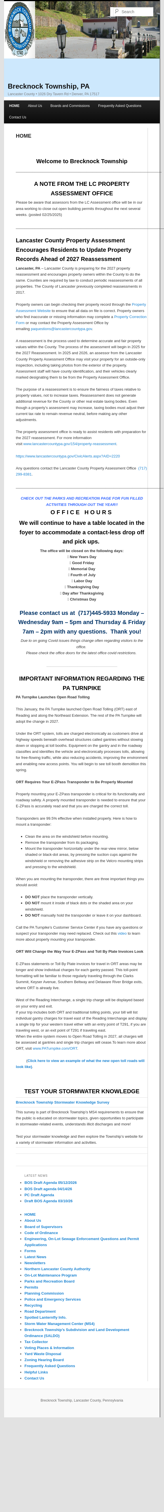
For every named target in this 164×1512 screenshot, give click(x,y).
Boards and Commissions (70, 106)
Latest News (35, 1257)
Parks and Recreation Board (49, 1281)
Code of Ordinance (41, 1233)
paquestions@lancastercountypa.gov (61, 329)
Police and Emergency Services (52, 1299)
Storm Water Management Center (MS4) (59, 1324)
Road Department (40, 1311)
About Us (35, 106)
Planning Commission (44, 1293)
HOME (14, 106)
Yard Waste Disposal (42, 1354)
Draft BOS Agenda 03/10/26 (48, 1201)
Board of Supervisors (43, 1227)
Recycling (33, 1305)
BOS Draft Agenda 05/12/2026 (50, 1182)
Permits (31, 1287)
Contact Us (17, 117)
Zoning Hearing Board (44, 1360)
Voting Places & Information (49, 1348)
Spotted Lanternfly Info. (45, 1317)
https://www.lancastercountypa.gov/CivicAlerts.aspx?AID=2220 (68, 456)
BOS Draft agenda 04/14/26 (48, 1189)
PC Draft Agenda (39, 1195)
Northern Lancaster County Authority (57, 1269)
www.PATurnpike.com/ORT (55, 1048)
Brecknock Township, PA (49, 86)
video (122, 933)
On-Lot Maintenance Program (50, 1275)
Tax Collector (36, 1342)
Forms (30, 1251)
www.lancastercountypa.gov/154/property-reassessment (69, 444)
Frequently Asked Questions (119, 106)
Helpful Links (36, 1372)
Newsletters (34, 1263)
